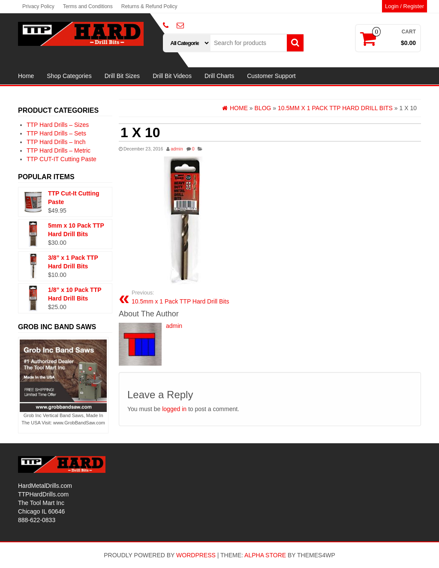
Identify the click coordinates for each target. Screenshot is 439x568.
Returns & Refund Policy (149, 6)
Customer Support (271, 75)
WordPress (196, 555)
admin (177, 148)
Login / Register (404, 6)
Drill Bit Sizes (122, 75)
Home (26, 75)
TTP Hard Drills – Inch (56, 141)
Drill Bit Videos (172, 75)
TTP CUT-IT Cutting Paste (61, 159)
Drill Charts (219, 75)
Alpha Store (265, 555)
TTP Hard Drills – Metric (58, 150)
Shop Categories (69, 75)
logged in (174, 409)
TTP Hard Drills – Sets (56, 133)
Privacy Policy (38, 6)
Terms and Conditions (88, 6)
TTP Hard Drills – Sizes (58, 124)
